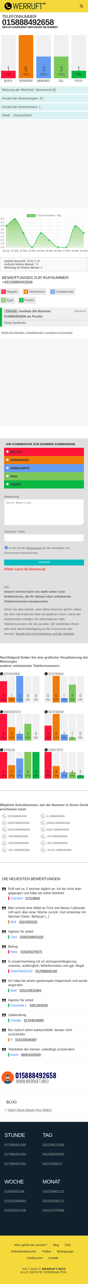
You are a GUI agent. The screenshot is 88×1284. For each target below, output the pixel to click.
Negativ (14, 451)
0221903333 (28, 922)
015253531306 (15, 1210)
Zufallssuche (35, 1258)
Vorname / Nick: (44, 536)
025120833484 (30, 990)
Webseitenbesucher (23, 1251)
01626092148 (14, 1191)
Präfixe (46, 1251)
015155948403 (15, 1201)
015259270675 (31, 952)
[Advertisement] (44, 164)
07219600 (33, 898)
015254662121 (53, 1191)
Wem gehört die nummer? (30, 1245)
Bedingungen (34, 548)
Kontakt (53, 1258)
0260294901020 (31, 937)
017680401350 (15, 1145)
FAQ (68, 1245)
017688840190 (46, 971)
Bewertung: (44, 510)
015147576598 (53, 1210)
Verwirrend (17, 460)
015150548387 (26, 1039)
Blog (56, 1245)
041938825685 (53, 1154)
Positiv (13, 484)
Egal (12, 476)
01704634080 (34, 1020)
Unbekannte (17, 468)
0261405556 (39, 1005)
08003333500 (31, 1055)
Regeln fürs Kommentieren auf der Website (45, 633)
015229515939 (53, 1145)
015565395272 (53, 1201)
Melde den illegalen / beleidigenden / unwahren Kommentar (37, 332)
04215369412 (52, 1164)
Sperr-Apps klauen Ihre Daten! (30, 1110)
